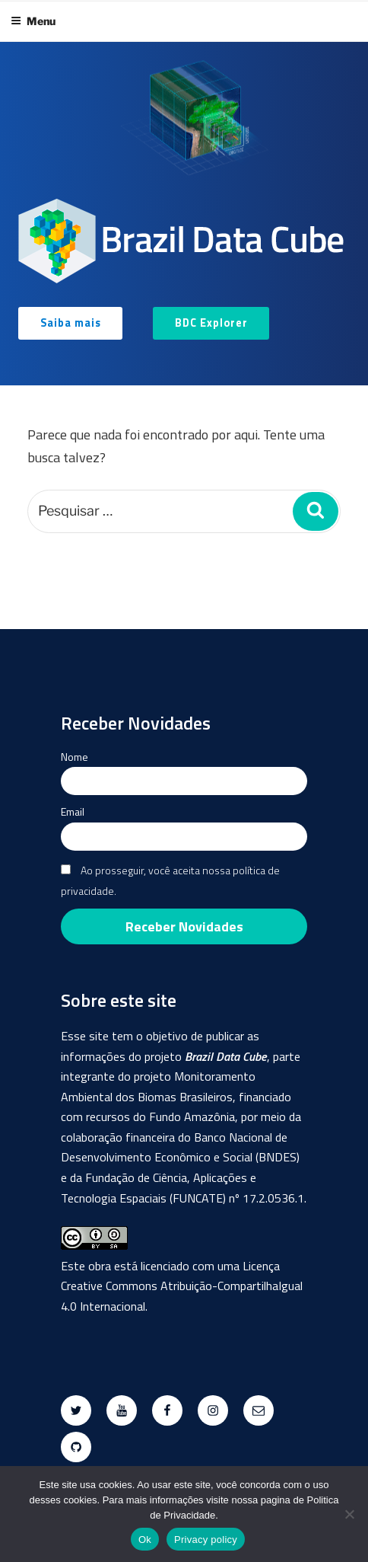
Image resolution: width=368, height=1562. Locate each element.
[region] (184, 213)
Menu (33, 20)
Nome (74, 757)
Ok (144, 1539)
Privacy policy (205, 1539)
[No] (349, 1514)
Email (72, 811)
